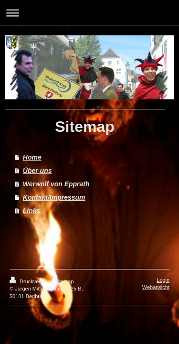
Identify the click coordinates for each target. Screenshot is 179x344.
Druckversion (31, 281)
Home (32, 157)
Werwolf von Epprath (56, 184)
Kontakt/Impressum (54, 197)
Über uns (37, 170)
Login (163, 280)
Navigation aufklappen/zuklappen (89, 12)
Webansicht (155, 287)
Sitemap (64, 281)
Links (32, 211)
